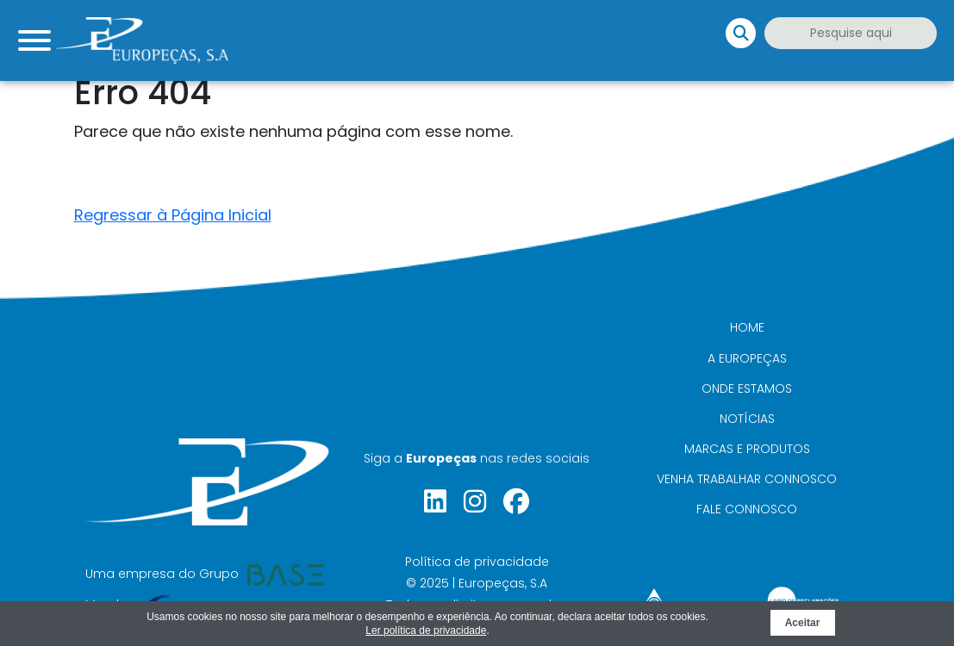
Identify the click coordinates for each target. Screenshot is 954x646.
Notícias (747, 418)
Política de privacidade (477, 561)
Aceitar (802, 623)
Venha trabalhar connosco (747, 479)
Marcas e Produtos (747, 448)
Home (747, 327)
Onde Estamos (746, 388)
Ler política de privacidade (425, 630)
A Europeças (747, 358)
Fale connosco (746, 509)
